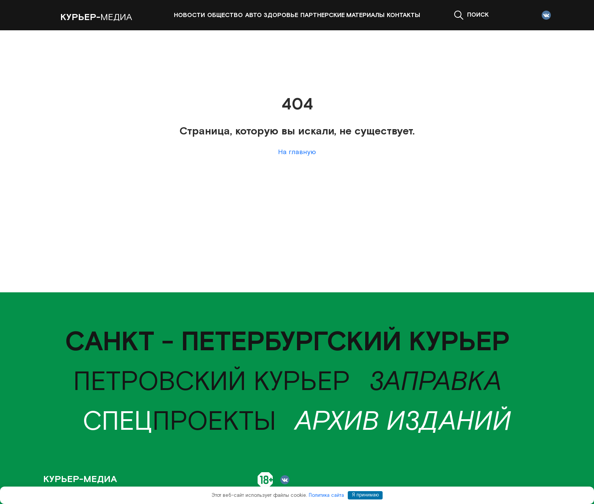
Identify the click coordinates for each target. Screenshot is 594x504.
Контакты (403, 15)
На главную (297, 152)
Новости (189, 15)
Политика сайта (326, 495)
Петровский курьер (211, 382)
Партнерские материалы (342, 15)
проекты (179, 422)
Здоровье (281, 15)
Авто (253, 15)
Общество (225, 15)
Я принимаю (365, 495)
